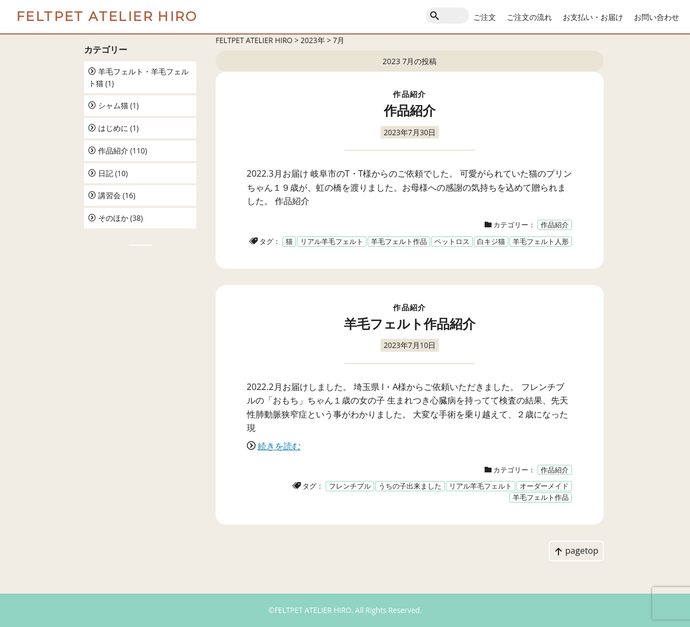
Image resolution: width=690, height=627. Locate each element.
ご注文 (484, 17)
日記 (105, 173)
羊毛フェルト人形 (541, 241)
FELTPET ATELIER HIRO (106, 16)
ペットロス (452, 241)
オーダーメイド (544, 486)
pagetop (576, 550)
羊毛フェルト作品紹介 (409, 323)
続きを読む (279, 446)
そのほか (113, 218)
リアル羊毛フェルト (331, 241)
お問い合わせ (656, 17)
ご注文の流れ (529, 17)
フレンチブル (350, 486)
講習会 (109, 195)
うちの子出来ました (409, 486)
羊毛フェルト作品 (399, 241)
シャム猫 (113, 105)
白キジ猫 (491, 241)
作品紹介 (113, 150)
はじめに (113, 128)
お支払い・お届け (593, 17)
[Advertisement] (140, 423)
